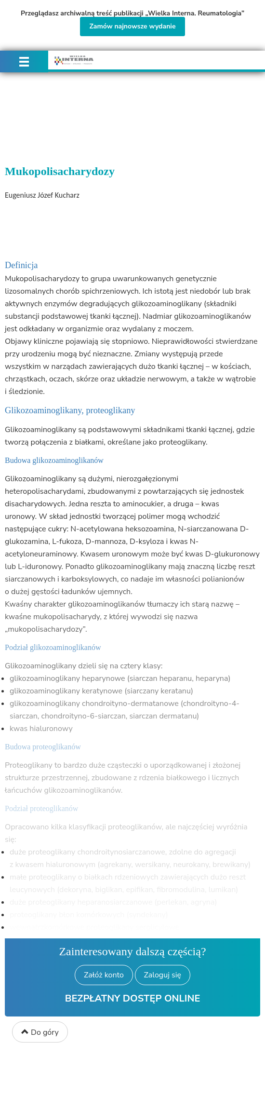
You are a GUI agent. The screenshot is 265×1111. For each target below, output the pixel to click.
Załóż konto (104, 975)
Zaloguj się (162, 975)
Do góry (40, 1032)
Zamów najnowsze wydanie (132, 26)
